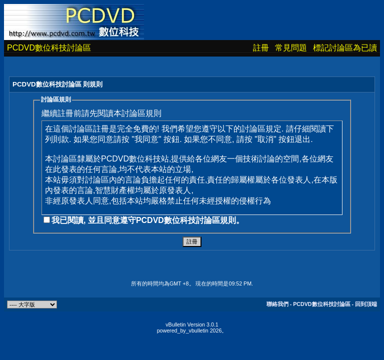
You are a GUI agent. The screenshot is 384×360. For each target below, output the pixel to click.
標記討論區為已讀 (345, 48)
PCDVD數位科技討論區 (49, 48)
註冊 (261, 48)
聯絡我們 (277, 304)
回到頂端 (366, 304)
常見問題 (291, 48)
